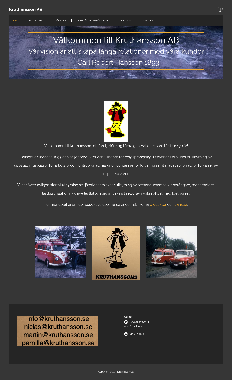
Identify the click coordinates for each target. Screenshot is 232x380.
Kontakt (147, 20)
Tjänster (60, 20)
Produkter (36, 20)
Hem (15, 20)
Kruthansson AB (25, 9)
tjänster (181, 204)
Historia (126, 20)
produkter (158, 204)
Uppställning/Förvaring (93, 20)
